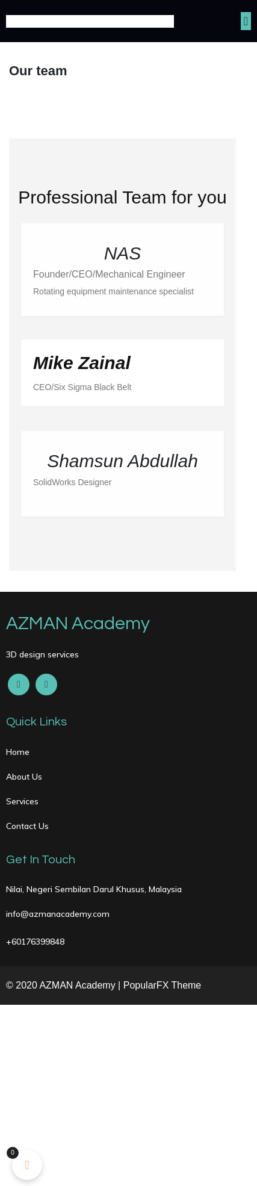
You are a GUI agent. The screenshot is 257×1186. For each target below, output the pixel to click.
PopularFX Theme (162, 985)
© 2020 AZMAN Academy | (64, 985)
